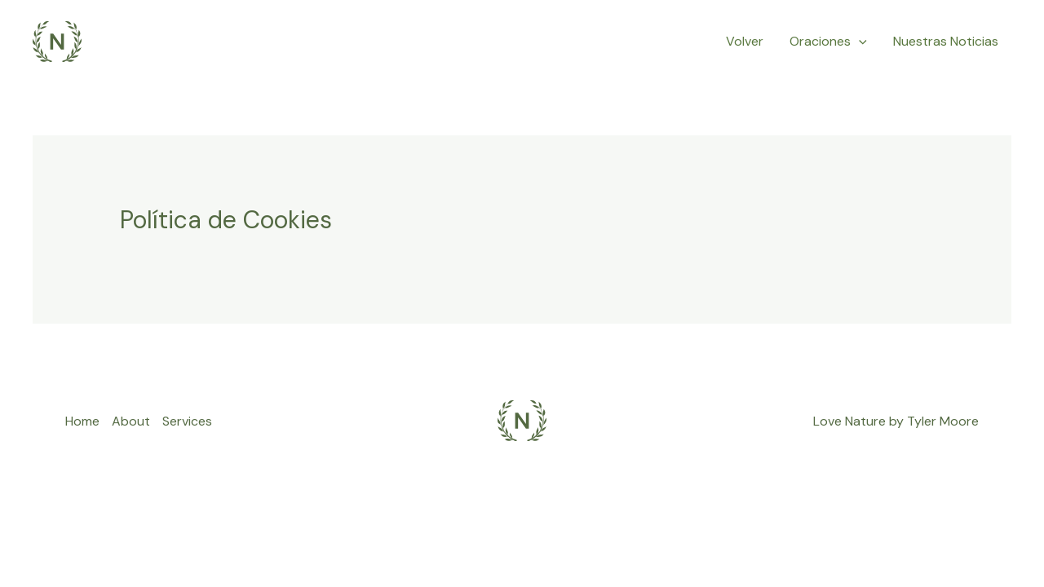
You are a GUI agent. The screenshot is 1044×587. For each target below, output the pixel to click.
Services (187, 421)
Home (82, 421)
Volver (744, 41)
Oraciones (828, 41)
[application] (859, 41)
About (131, 421)
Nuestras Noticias (945, 41)
